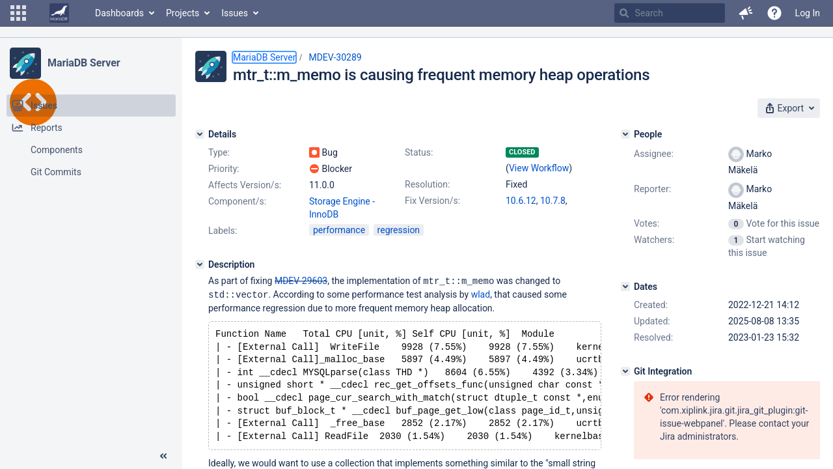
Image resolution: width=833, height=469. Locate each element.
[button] (18, 13)
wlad (480, 294)
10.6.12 (521, 200)
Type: (219, 152)
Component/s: (237, 201)
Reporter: (652, 189)
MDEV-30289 (334, 57)
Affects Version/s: (244, 185)
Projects (182, 13)
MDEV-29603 (301, 281)
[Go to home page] (59, 13)
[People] (625, 134)
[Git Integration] (625, 371)
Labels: (222, 230)
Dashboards (119, 13)
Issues (234, 13)
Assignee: (654, 154)
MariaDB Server (84, 63)
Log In (807, 13)
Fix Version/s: (432, 200)
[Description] (199, 264)
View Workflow (539, 168)
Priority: (223, 168)
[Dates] (625, 286)
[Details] (199, 134)
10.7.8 (553, 200)
